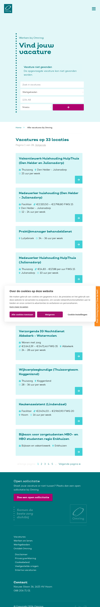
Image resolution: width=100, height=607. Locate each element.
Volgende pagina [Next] (69, 463)
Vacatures (20, 536)
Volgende (40, 145)
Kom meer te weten (19, 306)
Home (18, 127)
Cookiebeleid (22, 562)
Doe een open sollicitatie (33, 497)
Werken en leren (23, 540)
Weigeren (50, 314)
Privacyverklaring (25, 558)
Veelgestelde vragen (27, 566)
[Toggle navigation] (93, 8)
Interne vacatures (25, 570)
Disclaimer (21, 554)
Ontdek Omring (23, 548)
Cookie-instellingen (77, 314)
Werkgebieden (22, 544)
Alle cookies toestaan (22, 314)
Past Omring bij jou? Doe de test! (97, 306)
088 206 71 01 (22, 590)
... (55, 463)
